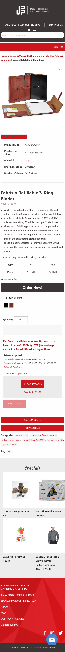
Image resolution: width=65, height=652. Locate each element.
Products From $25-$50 (33, 440)
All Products (21, 435)
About (5, 606)
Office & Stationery (27, 56)
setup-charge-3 (54, 440)
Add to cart (14, 403)
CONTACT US (56, 25)
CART (32, 30)
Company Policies (12, 618)
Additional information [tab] (13, 137)
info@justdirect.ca (22, 600)
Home (4, 56)
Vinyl (27, 160)
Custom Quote (32, 420)
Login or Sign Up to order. (16, 373)
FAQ (3, 612)
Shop (12, 56)
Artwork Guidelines (13, 367)
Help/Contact (32, 428)
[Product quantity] (21, 319)
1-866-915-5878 (31, 25)
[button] (59, 68)
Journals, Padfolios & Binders (43, 435)
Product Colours (13, 298)
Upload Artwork (32, 384)
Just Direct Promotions (30, 647)
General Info (9, 624)
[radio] (6, 305)
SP (9, 451)
